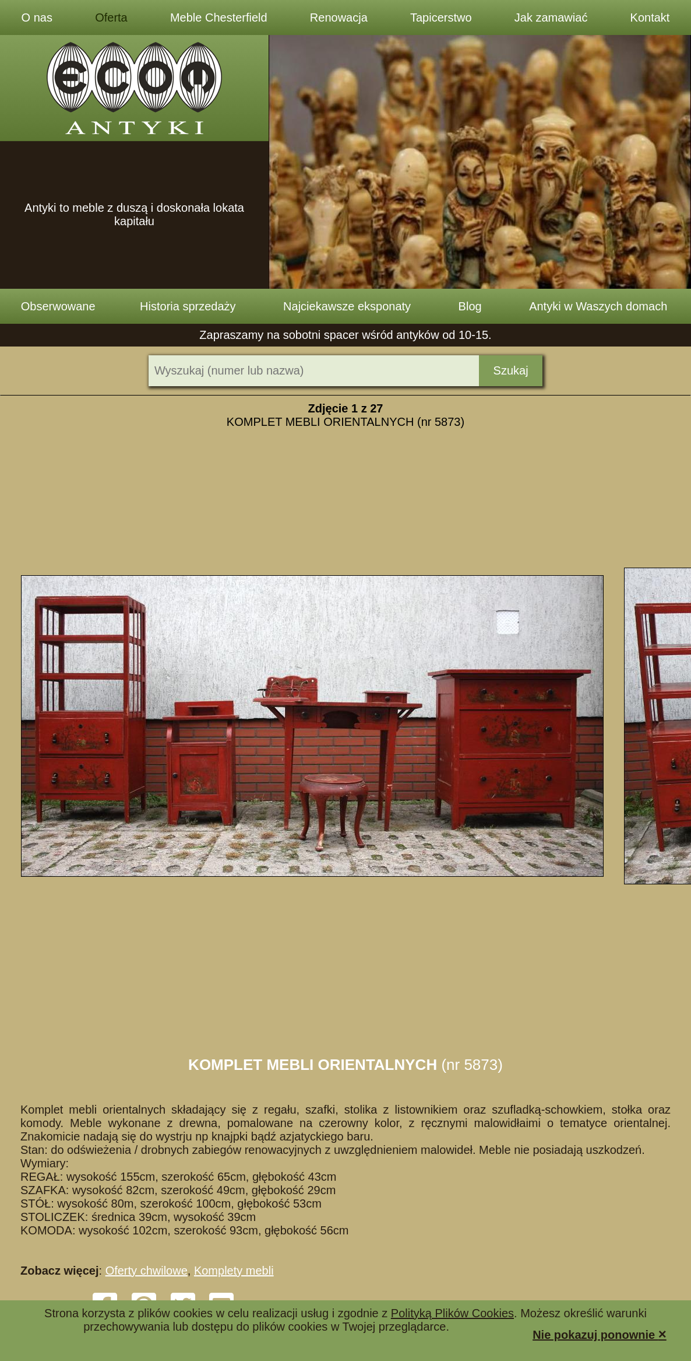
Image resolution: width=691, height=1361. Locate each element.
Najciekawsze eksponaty (347, 306)
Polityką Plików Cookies (452, 1313)
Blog (470, 306)
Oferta (111, 17)
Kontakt (650, 17)
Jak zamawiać (551, 17)
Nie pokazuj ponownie (600, 1334)
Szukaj (510, 370)
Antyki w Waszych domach (598, 306)
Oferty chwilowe (146, 1270)
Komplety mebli (234, 1270)
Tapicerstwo (441, 17)
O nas (37, 17)
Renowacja (339, 17)
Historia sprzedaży (188, 306)
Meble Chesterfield (218, 17)
